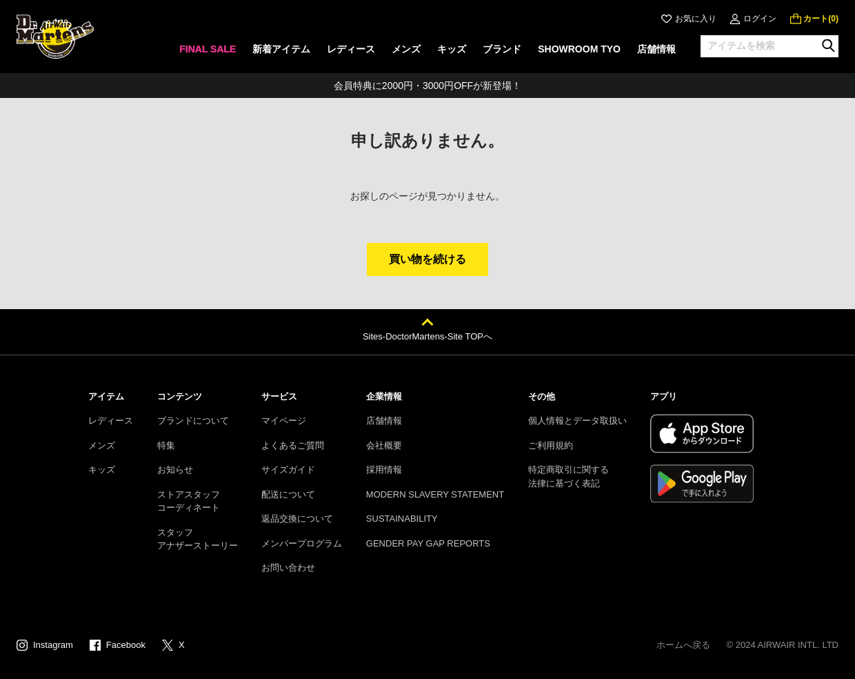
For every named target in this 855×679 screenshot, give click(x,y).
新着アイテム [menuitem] (281, 49)
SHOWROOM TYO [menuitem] (579, 49)
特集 (166, 445)
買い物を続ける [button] (427, 259)
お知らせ (175, 469)
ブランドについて (193, 420)
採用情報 (384, 469)
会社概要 (384, 445)
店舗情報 (384, 420)
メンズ (101, 445)
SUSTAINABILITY (402, 518)
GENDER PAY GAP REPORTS (428, 543)
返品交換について (297, 518)
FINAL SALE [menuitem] (207, 49)
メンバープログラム (301, 543)
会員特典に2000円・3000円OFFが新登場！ (427, 85)
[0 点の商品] (814, 18)
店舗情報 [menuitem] (656, 49)
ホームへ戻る (683, 645)
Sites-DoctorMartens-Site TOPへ (427, 336)
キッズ (101, 469)
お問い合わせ (288, 567)
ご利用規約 (550, 445)
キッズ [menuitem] (451, 49)
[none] (207, 53)
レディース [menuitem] (351, 49)
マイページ (283, 420)
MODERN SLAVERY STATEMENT (435, 494)
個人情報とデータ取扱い (577, 420)
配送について (288, 494)
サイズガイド (288, 469)
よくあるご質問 (292, 445)
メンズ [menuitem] (406, 49)
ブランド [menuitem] (502, 49)
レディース (110, 420)
